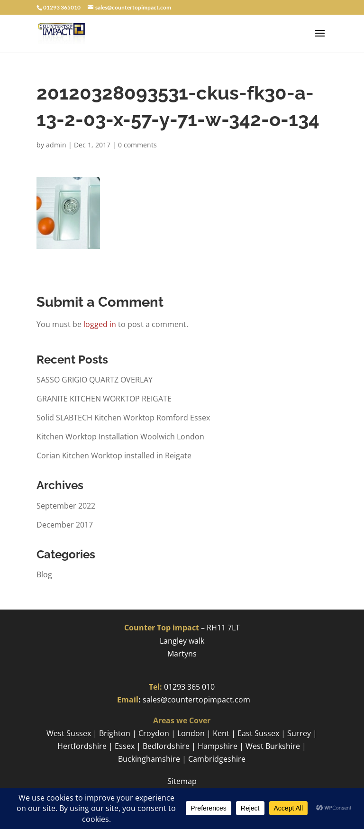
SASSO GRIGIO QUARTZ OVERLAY (94, 379)
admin (56, 144)
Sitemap (182, 781)
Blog (44, 574)
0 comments (137, 144)
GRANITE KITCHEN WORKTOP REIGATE (104, 398)
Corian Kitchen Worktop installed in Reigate (113, 455)
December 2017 (64, 524)
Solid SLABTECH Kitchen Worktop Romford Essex (123, 417)
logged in (99, 324)
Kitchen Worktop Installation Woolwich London (120, 436)
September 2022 (65, 506)
